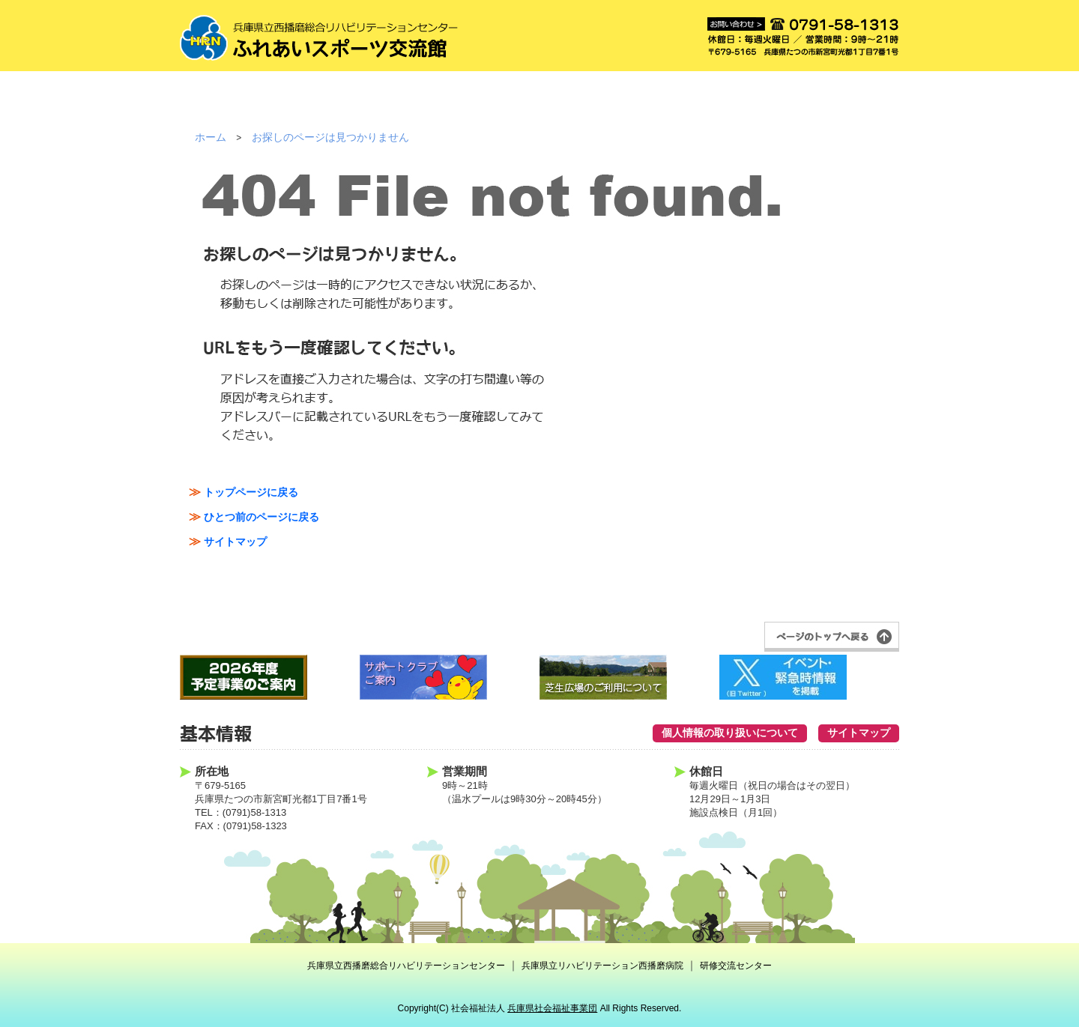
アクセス (847, 105)
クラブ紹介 (641, 105)
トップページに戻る (251, 492)
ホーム (210, 137)
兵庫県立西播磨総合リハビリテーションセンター (406, 965)
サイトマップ (235, 542)
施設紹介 (231, 105)
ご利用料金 (436, 105)
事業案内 (539, 105)
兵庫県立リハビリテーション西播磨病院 (602, 965)
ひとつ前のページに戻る (261, 517)
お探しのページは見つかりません (330, 137)
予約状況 (744, 105)
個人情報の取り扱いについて (730, 733)
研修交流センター (736, 965)
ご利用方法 (333, 105)
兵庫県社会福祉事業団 (552, 1008)
